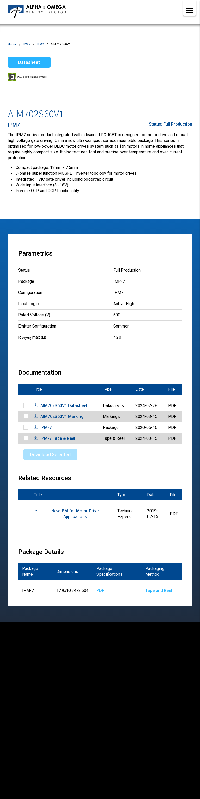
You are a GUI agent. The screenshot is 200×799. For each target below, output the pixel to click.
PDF (100, 590)
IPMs (26, 44)
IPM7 (40, 44)
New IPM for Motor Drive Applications (75, 513)
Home (12, 44)
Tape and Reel (158, 590)
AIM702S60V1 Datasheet (64, 405)
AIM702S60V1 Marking (62, 416)
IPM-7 (46, 427)
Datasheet (29, 62)
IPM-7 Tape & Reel (57, 438)
